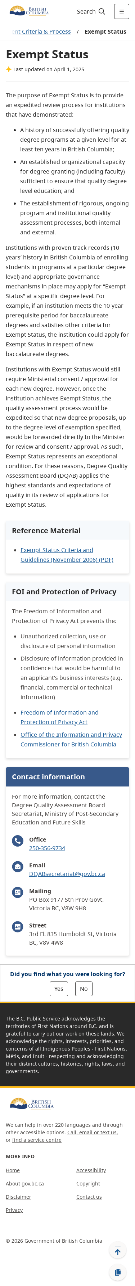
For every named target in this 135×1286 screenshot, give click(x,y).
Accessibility (91, 1170)
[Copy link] (117, 1272)
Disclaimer (18, 1196)
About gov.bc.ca (25, 1183)
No (84, 989)
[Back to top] (117, 1249)
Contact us (89, 1196)
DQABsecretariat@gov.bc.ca (67, 874)
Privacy (14, 1210)
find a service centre (37, 1139)
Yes (58, 989)
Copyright (88, 1183)
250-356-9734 (47, 848)
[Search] (90, 11)
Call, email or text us (92, 1132)
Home (13, 1170)
